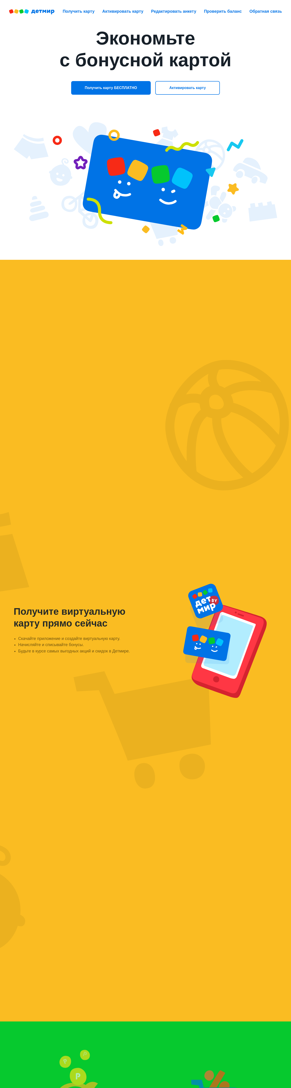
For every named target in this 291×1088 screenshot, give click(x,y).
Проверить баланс (223, 11)
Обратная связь (265, 11)
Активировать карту (122, 11)
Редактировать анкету (173, 11)
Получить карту (79, 11)
